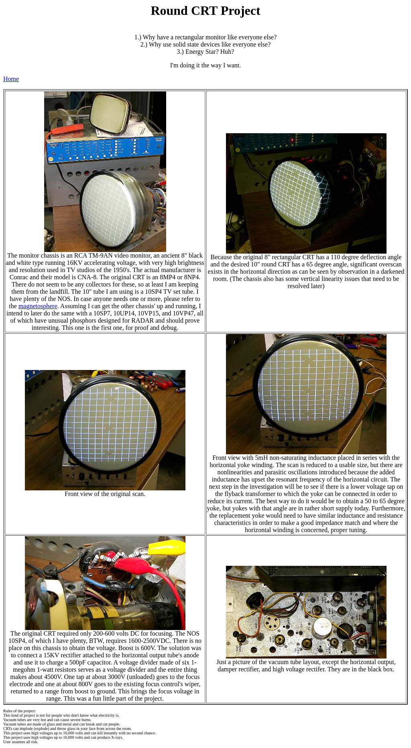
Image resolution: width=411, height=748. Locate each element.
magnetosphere (37, 306)
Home (11, 78)
